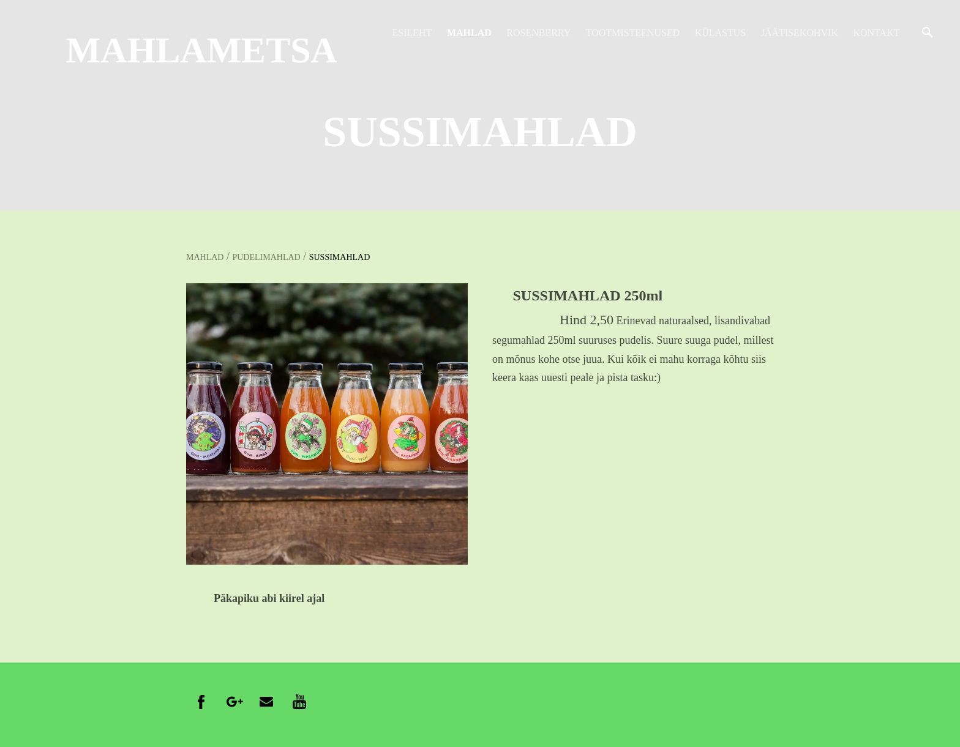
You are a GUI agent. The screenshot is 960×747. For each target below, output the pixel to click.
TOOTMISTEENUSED (633, 33)
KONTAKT (876, 33)
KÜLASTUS (720, 33)
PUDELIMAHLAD (266, 257)
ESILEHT (412, 33)
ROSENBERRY (538, 33)
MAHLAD (469, 33)
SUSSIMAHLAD (339, 257)
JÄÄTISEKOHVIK (799, 33)
